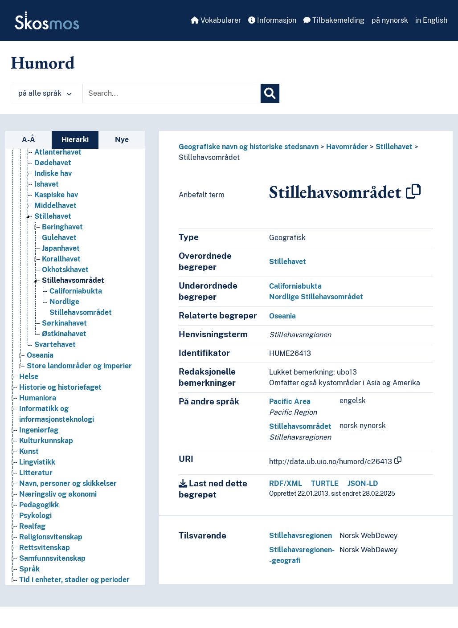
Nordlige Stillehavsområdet (316, 297)
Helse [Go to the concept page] (28, 376)
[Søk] (270, 93)
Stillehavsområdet (209, 157)
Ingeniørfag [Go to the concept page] (38, 430)
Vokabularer (216, 20)
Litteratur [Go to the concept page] (36, 473)
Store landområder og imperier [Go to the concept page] (79, 366)
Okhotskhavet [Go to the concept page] (65, 269)
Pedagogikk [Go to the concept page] (39, 505)
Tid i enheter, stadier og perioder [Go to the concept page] (74, 579)
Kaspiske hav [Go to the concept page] (56, 195)
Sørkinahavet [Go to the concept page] (64, 323)
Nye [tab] (122, 139)
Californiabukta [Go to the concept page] (75, 291)
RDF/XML (285, 483)
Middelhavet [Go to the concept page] (55, 205)
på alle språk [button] (45, 93)
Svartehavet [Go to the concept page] (55, 344)
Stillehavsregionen (300, 535)
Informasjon (272, 20)
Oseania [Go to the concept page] (40, 355)
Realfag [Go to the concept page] (32, 526)
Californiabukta (295, 286)
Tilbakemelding (333, 20)
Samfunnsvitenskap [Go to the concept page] (52, 558)
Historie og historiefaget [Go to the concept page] (60, 387)
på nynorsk (390, 20)
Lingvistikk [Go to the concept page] (37, 462)
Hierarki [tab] (75, 139)
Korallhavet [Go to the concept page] (61, 259)
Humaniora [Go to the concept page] (37, 398)
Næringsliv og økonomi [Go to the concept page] (58, 494)
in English (431, 20)
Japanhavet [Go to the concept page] (61, 248)
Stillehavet (394, 147)
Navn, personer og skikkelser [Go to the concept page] (68, 483)
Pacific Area (290, 401)
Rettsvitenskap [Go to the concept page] (44, 547)
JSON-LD (363, 483)
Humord (43, 62)
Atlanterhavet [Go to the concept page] (58, 152)
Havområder (347, 147)
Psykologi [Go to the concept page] (35, 515)
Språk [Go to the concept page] (29, 569)
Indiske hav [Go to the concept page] (53, 173)
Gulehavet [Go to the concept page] (59, 237)
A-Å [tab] (28, 139)
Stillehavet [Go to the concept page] (52, 216)
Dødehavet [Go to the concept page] (52, 163)
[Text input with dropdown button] (171, 93)
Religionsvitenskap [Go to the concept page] (50, 537)
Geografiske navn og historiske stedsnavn (249, 147)
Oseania (282, 316)
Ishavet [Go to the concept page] (46, 184)
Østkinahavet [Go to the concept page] (64, 334)
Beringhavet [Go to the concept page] (62, 227)
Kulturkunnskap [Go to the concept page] (46, 440)
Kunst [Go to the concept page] (29, 451)
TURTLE (325, 483)
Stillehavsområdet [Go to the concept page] (73, 280)
